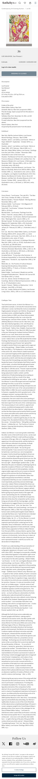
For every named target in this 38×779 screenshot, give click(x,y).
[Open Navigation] (35, 2)
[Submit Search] (20, 3)
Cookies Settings (19, 770)
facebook (10, 743)
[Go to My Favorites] (25, 3)
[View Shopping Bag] (30, 3)
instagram (17, 743)
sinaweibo (34, 744)
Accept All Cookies (19, 775)
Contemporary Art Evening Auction (13, 9)
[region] (19, 764)
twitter (3, 743)
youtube (26, 744)
